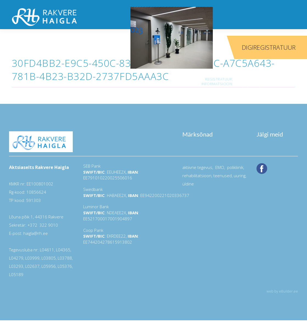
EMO (219, 167)
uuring (239, 175)
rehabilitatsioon (196, 175)
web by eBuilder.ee (282, 291)
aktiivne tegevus (197, 167)
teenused (222, 175)
